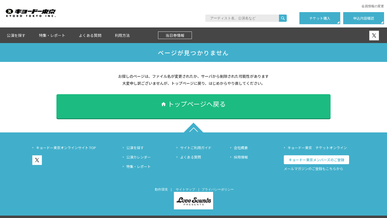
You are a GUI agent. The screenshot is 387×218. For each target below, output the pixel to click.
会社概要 (241, 139)
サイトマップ (185, 181)
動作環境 (161, 181)
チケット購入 (319, 18)
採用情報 (241, 149)
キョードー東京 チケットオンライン (317, 139)
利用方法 (122, 35)
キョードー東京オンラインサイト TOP (66, 139)
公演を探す (16, 35)
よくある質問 (90, 35)
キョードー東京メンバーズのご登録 (316, 151)
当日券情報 (175, 35)
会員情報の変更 (372, 6)
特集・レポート (52, 35)
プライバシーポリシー (218, 181)
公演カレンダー (138, 149)
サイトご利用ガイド (196, 139)
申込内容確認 (363, 18)
